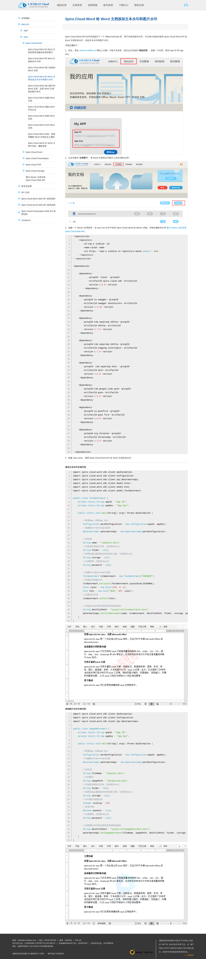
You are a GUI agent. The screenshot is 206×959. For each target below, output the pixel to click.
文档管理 (77, 5)
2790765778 (40, 943)
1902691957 (83, 943)
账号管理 (108, 5)
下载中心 (123, 5)
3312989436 (108, 943)
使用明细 (92, 5)
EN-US (78, 940)
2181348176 (50, 943)
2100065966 (30, 943)
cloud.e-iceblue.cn (87, 50)
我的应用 (61, 5)
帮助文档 (139, 5)
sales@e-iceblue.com (27, 940)
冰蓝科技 (68, 940)
